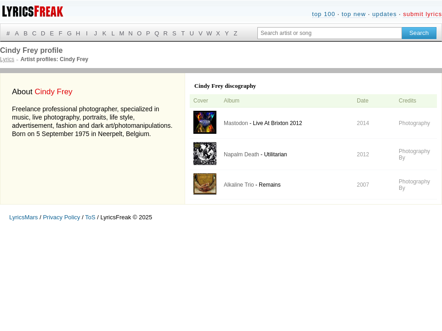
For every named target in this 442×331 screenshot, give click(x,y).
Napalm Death (241, 154)
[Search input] (329, 33)
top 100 (323, 14)
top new (354, 14)
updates (384, 14)
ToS (90, 217)
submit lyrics (422, 14)
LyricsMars (23, 217)
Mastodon (236, 123)
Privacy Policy (61, 217)
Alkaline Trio (239, 185)
